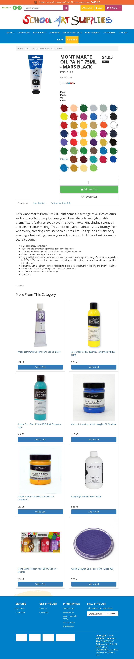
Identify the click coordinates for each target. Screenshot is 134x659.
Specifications (39, 203)
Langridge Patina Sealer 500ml (86, 496)
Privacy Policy (68, 612)
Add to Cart (89, 189)
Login (99, 8)
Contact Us (24, 33)
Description (23, 203)
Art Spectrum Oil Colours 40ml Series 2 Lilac (39, 351)
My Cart (123, 33)
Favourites (109, 33)
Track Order (21, 612)
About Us (43, 608)
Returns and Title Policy (70, 617)
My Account (20, 608)
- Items (112, 8)
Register (87, 8)
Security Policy (69, 622)
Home (10, 33)
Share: (68, 83)
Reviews (61, 203)
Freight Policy (68, 626)
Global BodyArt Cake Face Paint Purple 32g (92, 568)
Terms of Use (68, 608)
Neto (98, 655)
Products (55, 33)
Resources (39, 33)
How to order (92, 33)
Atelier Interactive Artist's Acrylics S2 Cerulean (93, 424)
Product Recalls (72, 33)
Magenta (64, 158)
